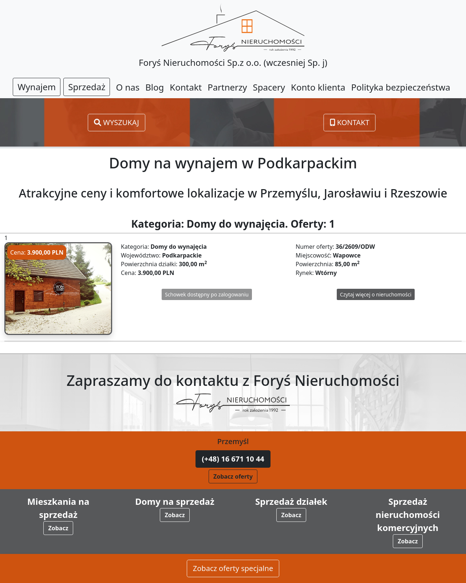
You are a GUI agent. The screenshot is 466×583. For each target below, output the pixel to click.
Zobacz (58, 528)
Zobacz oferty (233, 476)
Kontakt (350, 122)
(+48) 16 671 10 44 (233, 459)
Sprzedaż (86, 87)
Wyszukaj (116, 122)
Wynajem (36, 87)
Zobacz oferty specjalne (233, 569)
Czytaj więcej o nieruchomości (375, 294)
